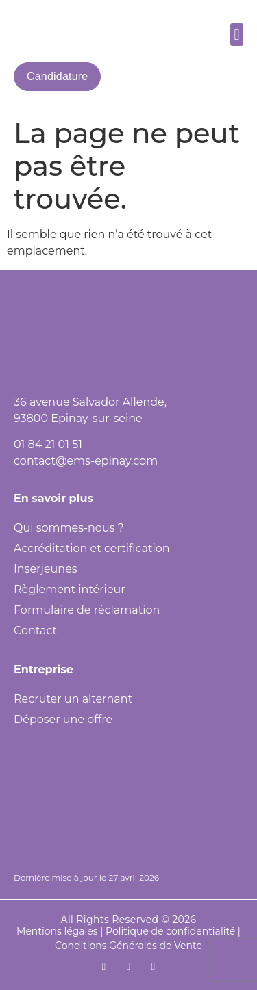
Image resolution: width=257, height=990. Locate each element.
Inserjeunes (45, 568)
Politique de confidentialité (170, 931)
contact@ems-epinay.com (86, 460)
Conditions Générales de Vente (128, 945)
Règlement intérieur (69, 589)
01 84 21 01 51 (48, 444)
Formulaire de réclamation (87, 609)
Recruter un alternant (73, 698)
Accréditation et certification (92, 548)
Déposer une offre (63, 719)
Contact (35, 630)
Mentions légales (57, 931)
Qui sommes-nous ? (69, 527)
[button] (236, 34)
